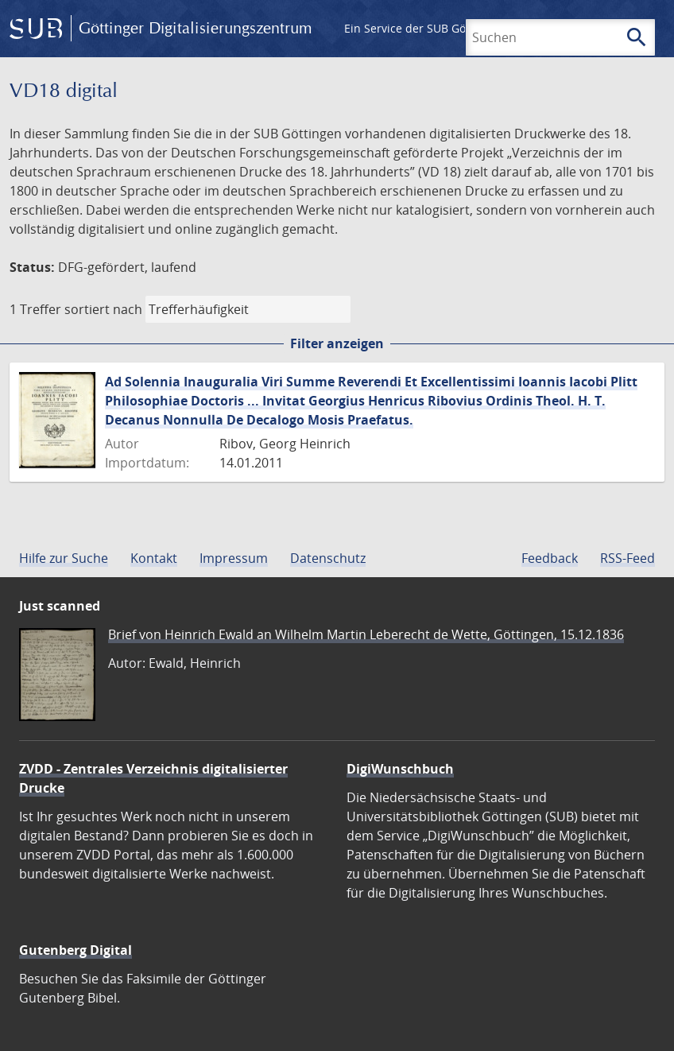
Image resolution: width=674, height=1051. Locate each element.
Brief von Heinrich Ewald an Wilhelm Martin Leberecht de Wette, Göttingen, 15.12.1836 (366, 634)
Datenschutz (328, 558)
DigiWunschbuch (400, 769)
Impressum (233, 558)
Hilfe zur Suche (63, 558)
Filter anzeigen (337, 343)
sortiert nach (103, 309)
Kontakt (153, 558)
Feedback (549, 558)
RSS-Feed (627, 558)
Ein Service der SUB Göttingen (424, 28)
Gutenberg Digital (75, 950)
